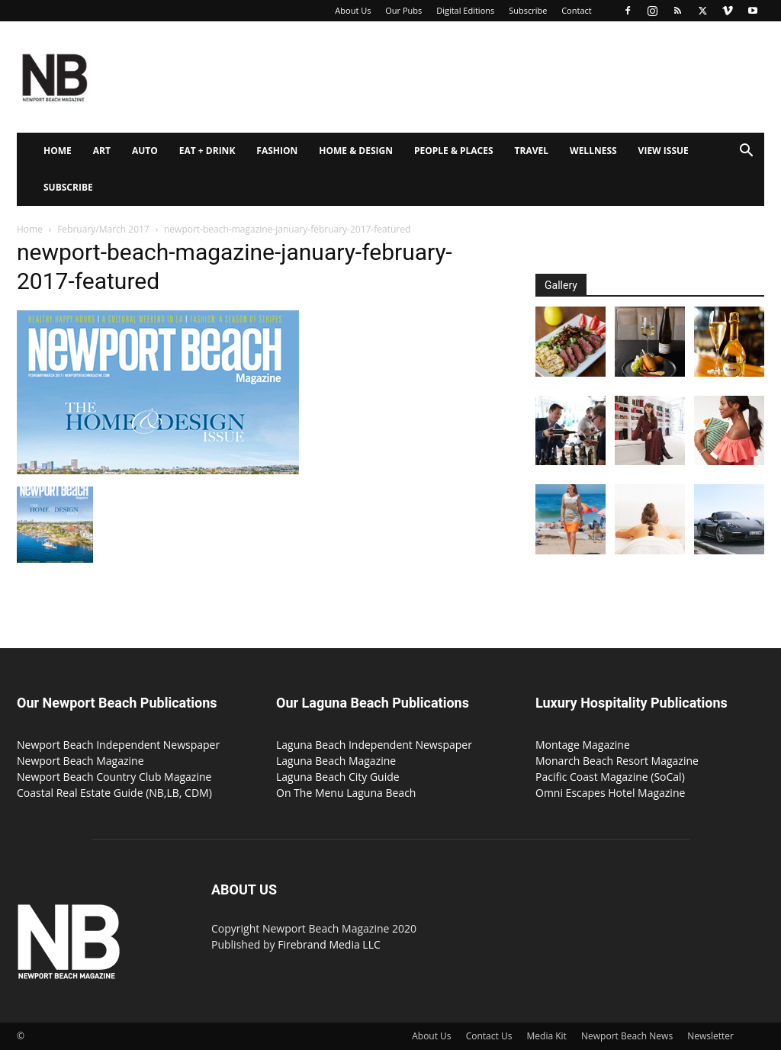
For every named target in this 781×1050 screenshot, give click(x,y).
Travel (531, 150)
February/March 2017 (103, 229)
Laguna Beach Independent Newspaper (374, 744)
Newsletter (710, 1035)
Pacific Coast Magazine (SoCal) (610, 776)
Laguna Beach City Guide (338, 776)
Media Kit (547, 1035)
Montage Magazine (582, 744)
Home (57, 150)
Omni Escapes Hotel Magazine (610, 792)
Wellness (593, 150)
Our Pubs (403, 10)
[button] (746, 152)
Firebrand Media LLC (329, 944)
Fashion (276, 150)
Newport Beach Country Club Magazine (114, 776)
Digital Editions (465, 10)
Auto (145, 150)
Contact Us (489, 1035)
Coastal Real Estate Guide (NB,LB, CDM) (114, 792)
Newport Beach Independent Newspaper (118, 744)
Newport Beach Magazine (80, 760)
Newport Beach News (627, 1035)
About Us (353, 10)
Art (102, 150)
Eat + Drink (207, 150)
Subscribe (528, 10)
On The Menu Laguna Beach (346, 792)
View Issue (663, 150)
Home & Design (356, 150)
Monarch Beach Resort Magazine (617, 760)
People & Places (453, 150)
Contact (576, 10)
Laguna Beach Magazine (336, 760)
